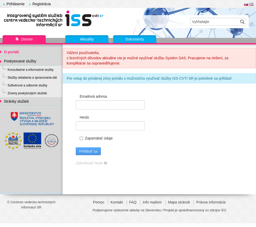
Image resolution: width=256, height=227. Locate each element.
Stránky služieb (16, 101)
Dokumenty (134, 39)
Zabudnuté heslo (91, 163)
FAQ (133, 202)
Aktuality (87, 39)
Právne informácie (211, 202)
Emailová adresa (93, 96)
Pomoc (98, 202)
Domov (24, 39)
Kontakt (116, 202)
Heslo (84, 117)
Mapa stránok (179, 202)
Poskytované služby (20, 61)
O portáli (11, 52)
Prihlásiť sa (88, 151)
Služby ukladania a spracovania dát (32, 77)
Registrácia (41, 4)
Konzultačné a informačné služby (31, 70)
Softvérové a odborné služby (27, 85)
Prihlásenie (16, 4)
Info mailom (152, 202)
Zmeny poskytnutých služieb (27, 93)
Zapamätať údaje (96, 138)
